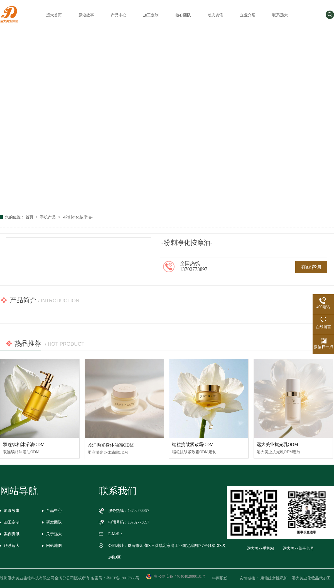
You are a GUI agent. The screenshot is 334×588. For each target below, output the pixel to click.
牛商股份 (223, 578)
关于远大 (54, 534)
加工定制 (151, 15)
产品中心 (118, 15)
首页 (30, 217)
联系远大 (280, 15)
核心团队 (183, 15)
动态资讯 (215, 15)
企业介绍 (248, 15)
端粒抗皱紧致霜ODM (192, 444)
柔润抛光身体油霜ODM (111, 445)
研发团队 (54, 522)
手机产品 (48, 217)
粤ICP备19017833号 (123, 578)
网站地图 (54, 546)
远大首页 (54, 15)
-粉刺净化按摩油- (77, 217)
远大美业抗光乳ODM (277, 444)
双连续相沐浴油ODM (24, 444)
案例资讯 (11, 534)
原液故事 (86, 15)
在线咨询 (311, 267)
